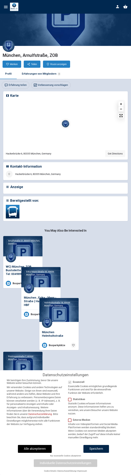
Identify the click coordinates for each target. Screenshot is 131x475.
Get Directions (115, 153)
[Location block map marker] (65, 123)
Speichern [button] (96, 451)
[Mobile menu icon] (5, 7)
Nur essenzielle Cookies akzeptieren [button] (65, 458)
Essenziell (77, 384)
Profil (8, 73)
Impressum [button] (82, 473)
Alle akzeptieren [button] (35, 451)
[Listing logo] (8, 46)
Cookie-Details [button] (50, 473)
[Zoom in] (121, 104)
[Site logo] (14, 7)
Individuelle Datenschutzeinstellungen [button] (65, 465)
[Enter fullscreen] (121, 115)
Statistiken (77, 401)
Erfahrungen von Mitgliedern (41, 73)
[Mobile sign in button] (117, 6)
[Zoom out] (121, 109)
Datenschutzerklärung (40, 416)
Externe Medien (80, 422)
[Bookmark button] (37, 283)
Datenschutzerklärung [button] (66, 473)
